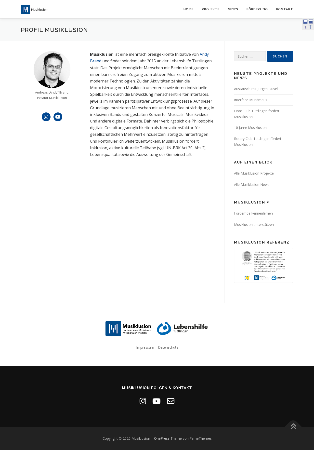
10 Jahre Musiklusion (250, 127)
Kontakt (284, 9)
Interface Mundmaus (250, 99)
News (233, 9)
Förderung (257, 9)
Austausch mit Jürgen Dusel (256, 88)
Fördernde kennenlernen (253, 213)
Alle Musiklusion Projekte (254, 173)
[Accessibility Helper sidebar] (308, 24)
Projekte (211, 9)
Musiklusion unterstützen (254, 224)
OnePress (162, 438)
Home (188, 9)
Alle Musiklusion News (251, 184)
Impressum (145, 347)
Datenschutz (168, 347)
